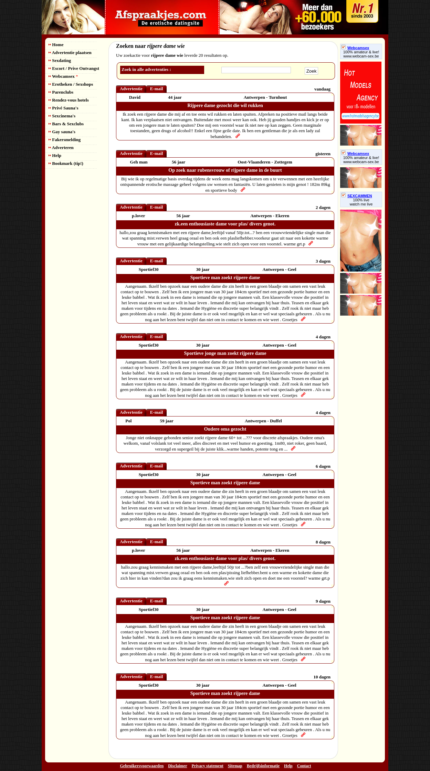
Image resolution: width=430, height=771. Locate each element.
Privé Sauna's (63, 107)
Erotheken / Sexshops (71, 84)
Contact (304, 765)
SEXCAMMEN (356, 196)
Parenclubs (61, 92)
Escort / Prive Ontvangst (74, 68)
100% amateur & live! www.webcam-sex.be (361, 54)
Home (56, 44)
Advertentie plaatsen (70, 52)
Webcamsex (63, 76)
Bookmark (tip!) (66, 163)
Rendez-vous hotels (69, 100)
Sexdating (60, 60)
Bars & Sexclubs (66, 123)
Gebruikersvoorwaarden (142, 765)
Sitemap (235, 765)
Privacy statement (207, 765)
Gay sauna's (62, 131)
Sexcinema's (62, 115)
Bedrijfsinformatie (263, 765)
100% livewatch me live (361, 202)
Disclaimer (177, 765)
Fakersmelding (65, 139)
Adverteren (61, 147)
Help (55, 155)
